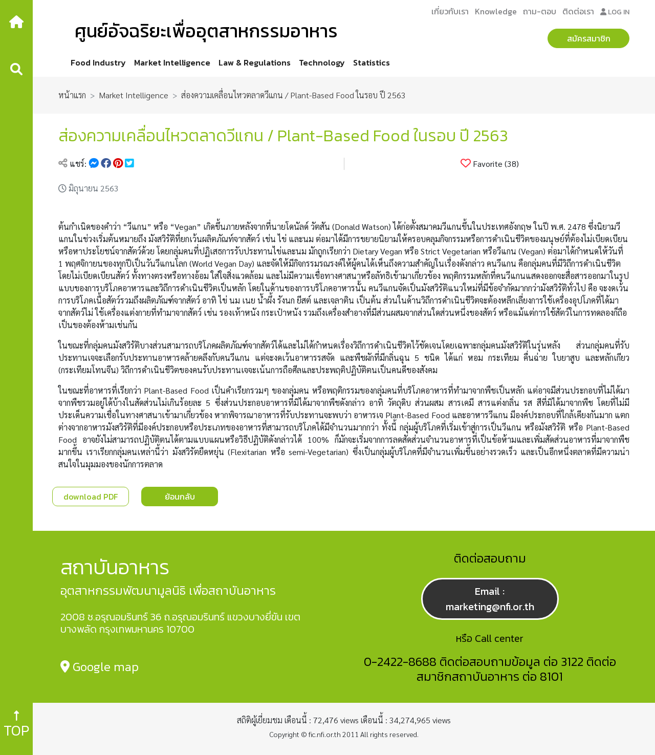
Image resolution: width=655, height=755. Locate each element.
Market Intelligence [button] (172, 62)
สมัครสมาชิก (588, 38)
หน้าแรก (72, 95)
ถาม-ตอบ (539, 11)
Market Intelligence (133, 95)
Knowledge (496, 11)
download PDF (90, 496)
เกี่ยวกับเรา (450, 11)
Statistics (371, 62)
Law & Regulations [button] (255, 62)
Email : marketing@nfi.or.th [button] (490, 599)
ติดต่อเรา (578, 11)
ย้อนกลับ (180, 496)
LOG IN (614, 12)
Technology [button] (322, 62)
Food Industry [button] (98, 62)
